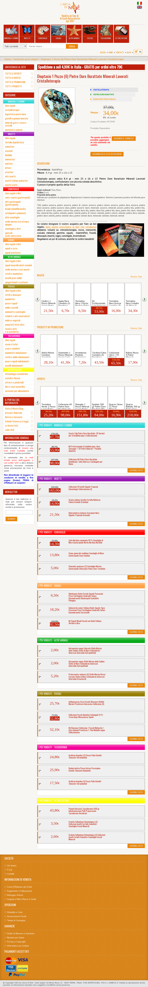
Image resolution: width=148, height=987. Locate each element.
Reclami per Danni (15, 937)
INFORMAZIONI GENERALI (17, 437)
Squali (58, 32)
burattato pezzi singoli (26, 59)
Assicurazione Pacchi (16, 916)
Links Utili (9, 429)
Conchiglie (43, 32)
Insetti (27, 32)
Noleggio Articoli (15, 895)
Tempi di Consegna (16, 920)
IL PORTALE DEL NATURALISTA (12, 401)
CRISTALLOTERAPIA (101, 90)
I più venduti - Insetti (50, 478)
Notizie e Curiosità (13, 417)
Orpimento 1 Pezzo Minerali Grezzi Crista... (65, 354)
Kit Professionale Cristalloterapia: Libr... (99, 303)
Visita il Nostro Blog (14, 408)
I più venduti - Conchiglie (51, 532)
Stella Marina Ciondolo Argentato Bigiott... (47, 354)
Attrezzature (121, 32)
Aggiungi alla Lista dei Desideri (106, 154)
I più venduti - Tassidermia (52, 747)
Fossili (90, 32)
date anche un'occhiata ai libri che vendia (69, 226)
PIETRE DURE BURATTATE (103, 94)
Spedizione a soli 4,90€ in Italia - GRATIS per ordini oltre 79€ (80, 66)
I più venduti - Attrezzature (53, 800)
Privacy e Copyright (16, 941)
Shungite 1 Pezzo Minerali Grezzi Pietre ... (82, 406)
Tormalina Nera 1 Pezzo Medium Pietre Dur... (82, 303)
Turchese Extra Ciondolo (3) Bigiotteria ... (99, 354)
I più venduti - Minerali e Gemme (55, 425)
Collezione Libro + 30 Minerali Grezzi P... (114, 354)
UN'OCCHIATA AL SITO (15, 67)
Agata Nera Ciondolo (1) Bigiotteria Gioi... (64, 303)
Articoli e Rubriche (13, 412)
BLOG (129, 52)
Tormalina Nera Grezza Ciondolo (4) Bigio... (115, 303)
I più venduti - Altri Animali (53, 640)
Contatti (120, 52)
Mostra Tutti (136, 276)
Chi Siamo (11, 865)
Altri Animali (74, 32)
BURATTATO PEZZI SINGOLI (104, 99)
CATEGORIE (10, 95)
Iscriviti (11, 518)
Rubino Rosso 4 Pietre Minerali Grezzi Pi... (132, 354)
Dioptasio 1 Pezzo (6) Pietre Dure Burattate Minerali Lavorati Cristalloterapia (82, 59)
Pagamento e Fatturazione (19, 890)
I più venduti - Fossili (49, 693)
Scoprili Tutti (136, 470)
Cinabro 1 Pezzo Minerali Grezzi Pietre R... (48, 303)
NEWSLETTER (11, 492)
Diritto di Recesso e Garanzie (20, 933)
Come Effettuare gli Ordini (19, 886)
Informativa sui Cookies (18, 945)
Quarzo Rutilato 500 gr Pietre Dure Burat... (133, 406)
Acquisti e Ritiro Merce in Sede (21, 899)
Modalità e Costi (14, 912)
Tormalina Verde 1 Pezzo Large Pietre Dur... (48, 406)
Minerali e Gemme (11, 32)
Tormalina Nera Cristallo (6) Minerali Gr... (132, 303)
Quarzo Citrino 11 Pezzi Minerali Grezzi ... (116, 406)
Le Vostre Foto (11, 425)
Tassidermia (106, 32)
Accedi (103, 52)
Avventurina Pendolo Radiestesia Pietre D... (80, 354)
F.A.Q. (9, 869)
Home (111, 52)
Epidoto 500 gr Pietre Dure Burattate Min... (99, 406)
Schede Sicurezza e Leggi (17, 421)
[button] (39, 299)
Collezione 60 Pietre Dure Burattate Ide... (65, 406)
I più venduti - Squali (49, 585)
